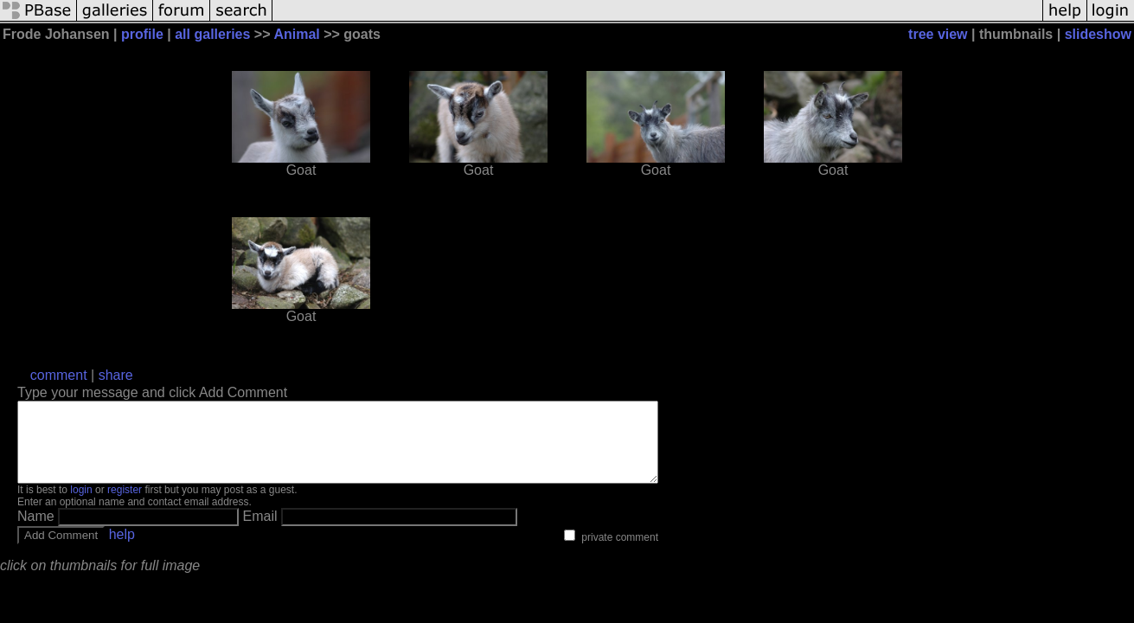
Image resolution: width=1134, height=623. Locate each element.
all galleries (212, 34)
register (124, 505)
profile (142, 34)
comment (58, 375)
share (116, 375)
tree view (937, 34)
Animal (296, 34)
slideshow (1098, 34)
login (81, 505)
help (122, 550)
